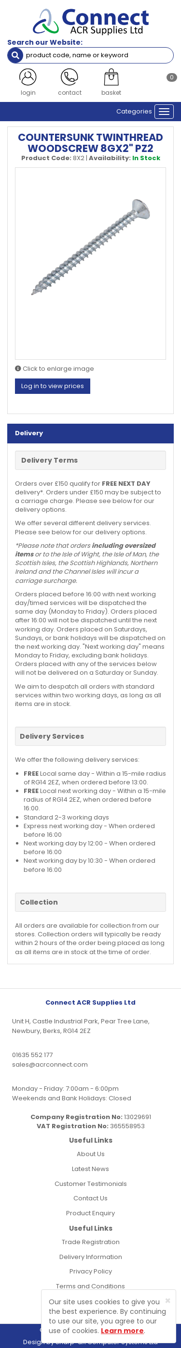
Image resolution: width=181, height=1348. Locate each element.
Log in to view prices (52, 386)
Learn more (122, 1330)
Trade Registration (91, 1242)
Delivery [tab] (29, 433)
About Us (91, 1154)
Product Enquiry (90, 1213)
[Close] (168, 1301)
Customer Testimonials (91, 1183)
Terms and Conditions (90, 1286)
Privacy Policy (91, 1271)
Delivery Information (90, 1256)
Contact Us (90, 1198)
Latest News (90, 1168)
